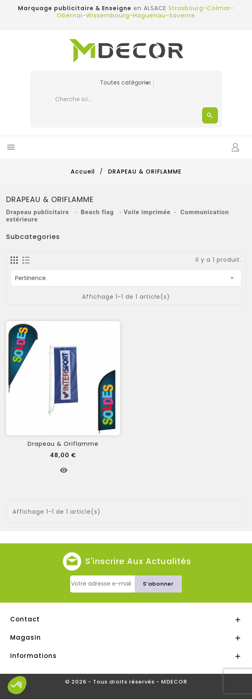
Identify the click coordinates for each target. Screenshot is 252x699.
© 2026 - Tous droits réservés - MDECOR (126, 682)
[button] (17, 685)
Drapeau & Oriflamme (63, 444)
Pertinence (126, 278)
